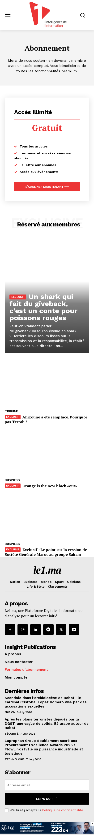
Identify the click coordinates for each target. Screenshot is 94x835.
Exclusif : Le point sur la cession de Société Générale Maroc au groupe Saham (46, 552)
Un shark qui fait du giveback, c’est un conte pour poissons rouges (43, 307)
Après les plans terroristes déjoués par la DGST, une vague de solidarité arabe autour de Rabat (47, 723)
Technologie (15, 759)
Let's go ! (47, 799)
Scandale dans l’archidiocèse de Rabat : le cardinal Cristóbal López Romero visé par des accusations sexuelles (45, 702)
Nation (10, 712)
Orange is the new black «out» (49, 485)
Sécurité (11, 733)
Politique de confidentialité (62, 810)
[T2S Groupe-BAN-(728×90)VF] (47, 832)
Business (12, 480)
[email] (47, 785)
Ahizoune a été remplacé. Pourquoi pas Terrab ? (46, 419)
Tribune (11, 411)
